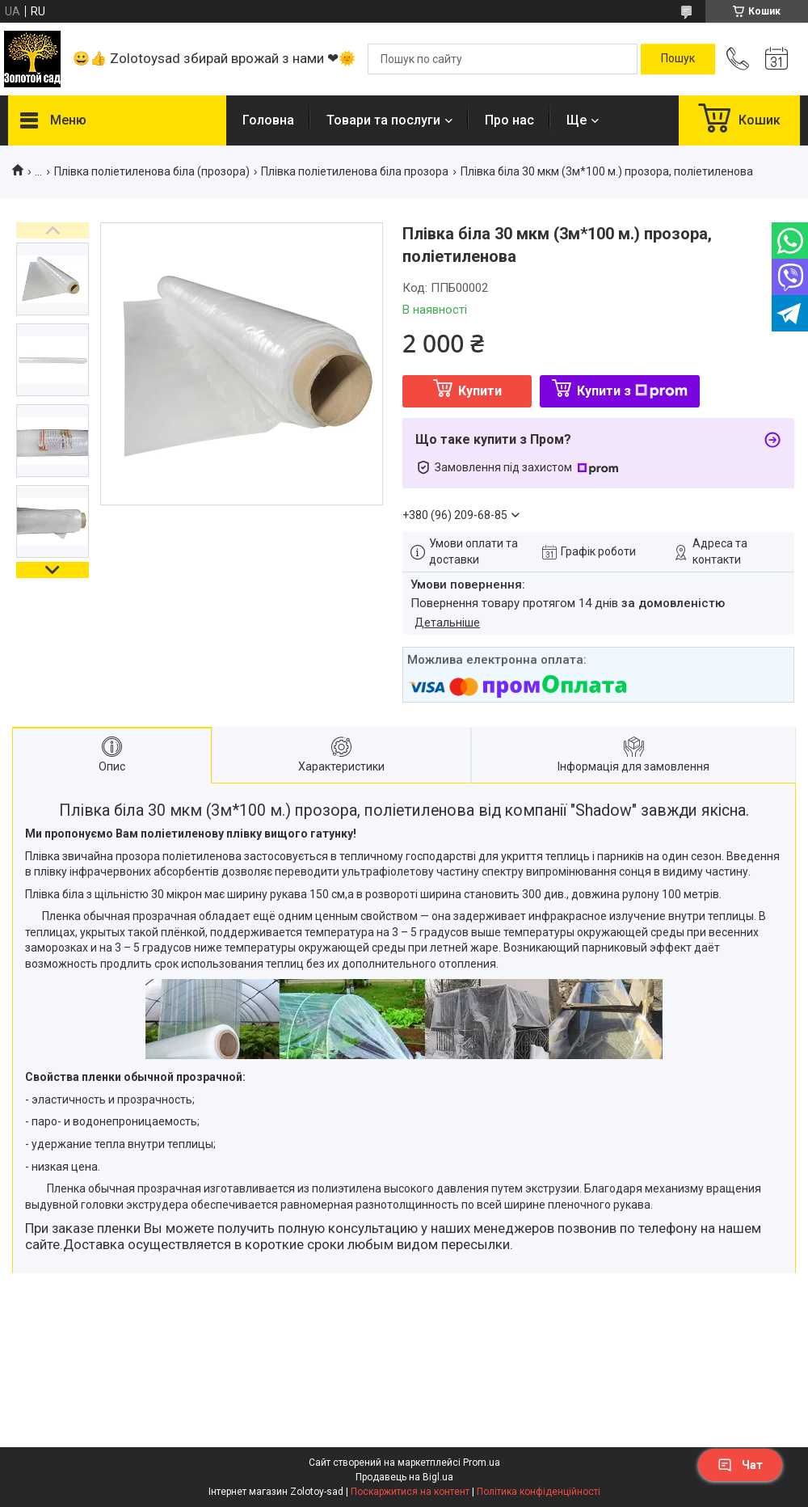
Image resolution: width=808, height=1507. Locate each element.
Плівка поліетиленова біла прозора (354, 171)
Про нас (509, 120)
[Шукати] (678, 59)
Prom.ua (481, 1462)
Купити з (632, 391)
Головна (268, 120)
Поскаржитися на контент (410, 1491)
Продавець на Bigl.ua (404, 1477)
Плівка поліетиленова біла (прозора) (152, 171)
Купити (480, 391)
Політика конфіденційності (538, 1491)
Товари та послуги (383, 120)
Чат (740, 1465)
